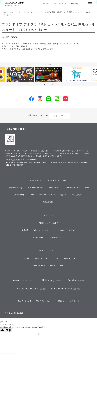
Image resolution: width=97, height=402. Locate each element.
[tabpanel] (48, 74)
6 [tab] (55, 84)
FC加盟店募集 (80, 207)
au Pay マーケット (36, 286)
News (33, 302)
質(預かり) (64, 207)
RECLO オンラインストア (48, 238)
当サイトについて (21, 336)
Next (94, 74)
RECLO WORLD (38, 255)
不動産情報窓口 (48, 215)
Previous (2, 74)
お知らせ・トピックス (18, 12)
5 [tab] (52, 84)
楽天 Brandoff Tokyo (17, 190)
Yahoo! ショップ (59, 190)
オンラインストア (41, 4)
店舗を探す (73, 4)
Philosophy (64, 302)
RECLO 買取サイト (58, 255)
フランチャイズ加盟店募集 (48, 64)
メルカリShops (59, 246)
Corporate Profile (61, 312)
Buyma (64, 286)
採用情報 (62, 336)
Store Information (48, 322)
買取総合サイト (17, 207)
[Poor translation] (8, 367)
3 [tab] (47, 84)
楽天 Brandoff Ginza (38, 190)
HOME (4, 12)
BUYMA (75, 246)
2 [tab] (44, 84)
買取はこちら (58, 4)
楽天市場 (22, 246)
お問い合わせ (77, 336)
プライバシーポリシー (43, 336)
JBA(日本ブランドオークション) (42, 207)
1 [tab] (42, 84)
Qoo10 (52, 286)
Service (29, 312)
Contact (60, 115)
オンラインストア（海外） (58, 181)
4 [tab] (50, 84)
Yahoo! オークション (79, 190)
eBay (48, 198)
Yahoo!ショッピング (39, 246)
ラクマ (57, 277)
